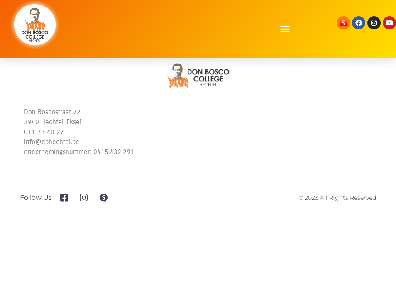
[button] (285, 29)
